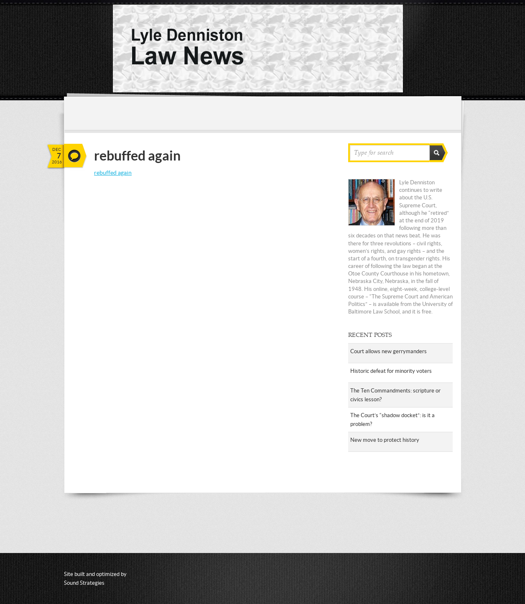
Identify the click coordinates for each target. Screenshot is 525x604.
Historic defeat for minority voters (391, 371)
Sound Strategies (84, 583)
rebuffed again (113, 172)
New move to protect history (384, 440)
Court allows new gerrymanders (388, 351)
